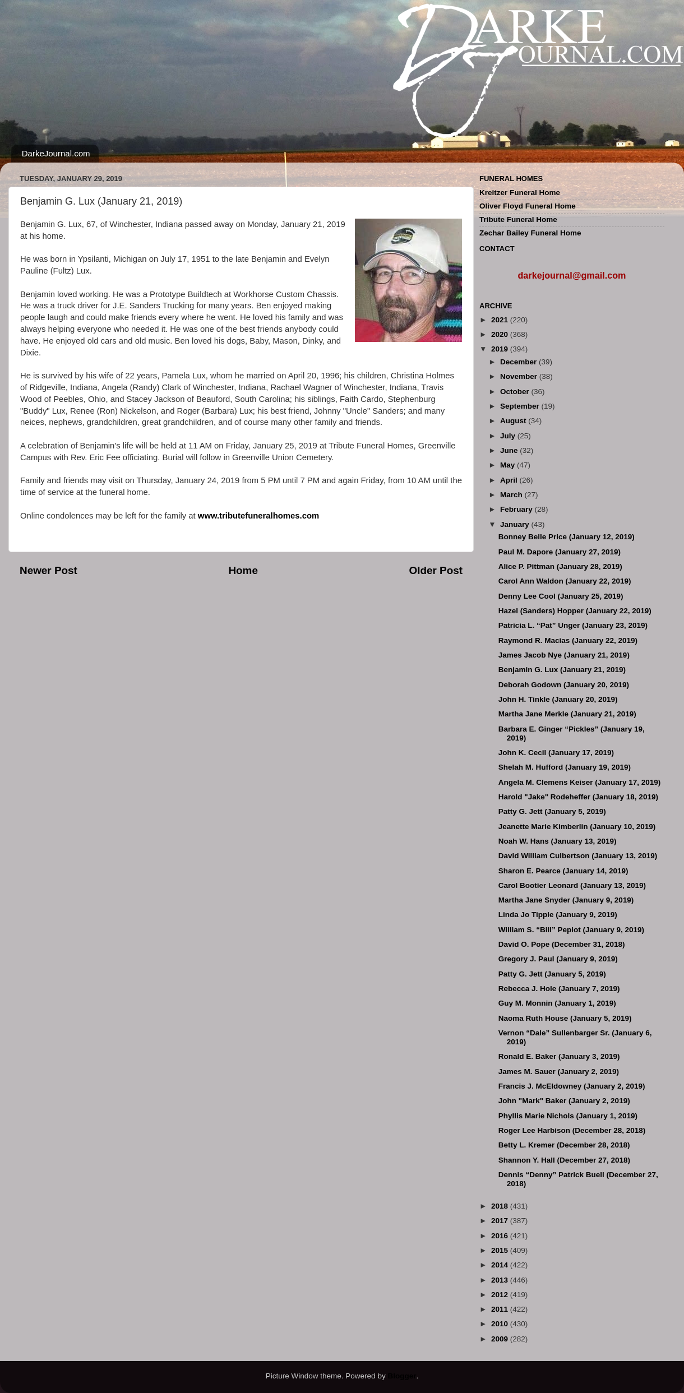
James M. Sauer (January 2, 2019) (558, 1071)
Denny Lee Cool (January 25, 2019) (560, 596)
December (519, 362)
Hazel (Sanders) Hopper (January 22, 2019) (574, 611)
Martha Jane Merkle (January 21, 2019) (567, 714)
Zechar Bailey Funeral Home (530, 233)
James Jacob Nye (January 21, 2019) (564, 655)
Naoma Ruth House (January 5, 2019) (565, 1018)
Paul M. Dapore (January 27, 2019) (559, 552)
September (521, 406)
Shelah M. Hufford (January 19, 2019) (564, 767)
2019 (500, 349)
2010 (500, 1324)
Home (242, 570)
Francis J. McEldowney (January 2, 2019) (571, 1086)
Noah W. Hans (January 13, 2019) (557, 841)
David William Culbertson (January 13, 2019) (577, 855)
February (517, 509)
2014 (500, 1265)
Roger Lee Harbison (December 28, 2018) (572, 1130)
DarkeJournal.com (56, 153)
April (510, 480)
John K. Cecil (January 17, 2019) (556, 752)
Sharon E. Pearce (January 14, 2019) (563, 871)
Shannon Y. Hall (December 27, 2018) (564, 1160)
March (512, 494)
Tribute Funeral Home (518, 219)
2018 (500, 1206)
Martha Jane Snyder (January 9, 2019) (566, 900)
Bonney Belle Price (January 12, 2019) (566, 537)
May (508, 465)
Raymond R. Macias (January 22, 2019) (567, 640)
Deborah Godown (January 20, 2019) (563, 685)
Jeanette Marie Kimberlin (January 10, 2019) (577, 826)
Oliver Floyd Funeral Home (527, 206)
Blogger (401, 1376)
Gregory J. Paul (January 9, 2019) (558, 959)
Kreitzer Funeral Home (519, 192)
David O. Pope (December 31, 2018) (561, 944)
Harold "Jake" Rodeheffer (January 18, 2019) (578, 797)
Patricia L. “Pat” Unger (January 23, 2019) (573, 625)
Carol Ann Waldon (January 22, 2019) (564, 581)
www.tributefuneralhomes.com (258, 515)
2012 (500, 1294)
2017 (500, 1220)
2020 (500, 334)
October (516, 391)
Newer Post (48, 570)
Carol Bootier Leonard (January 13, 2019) (572, 885)
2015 (500, 1250)
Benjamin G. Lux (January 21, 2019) (562, 669)
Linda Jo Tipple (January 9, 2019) (557, 914)
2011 (500, 1309)
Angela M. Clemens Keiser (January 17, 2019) (579, 782)
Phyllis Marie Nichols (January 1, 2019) (567, 1116)
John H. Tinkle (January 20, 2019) (558, 699)
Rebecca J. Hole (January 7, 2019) (559, 988)
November (519, 376)
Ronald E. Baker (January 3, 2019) (559, 1056)
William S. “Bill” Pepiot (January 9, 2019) (571, 929)
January (516, 524)
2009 (500, 1339)
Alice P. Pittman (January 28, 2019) (560, 566)
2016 (500, 1236)
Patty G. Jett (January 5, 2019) (552, 811)
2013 (500, 1280)
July (508, 436)
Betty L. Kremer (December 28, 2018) (564, 1145)
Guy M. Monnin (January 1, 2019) (557, 1003)
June (510, 450)
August (514, 420)
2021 (500, 320)
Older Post (436, 570)
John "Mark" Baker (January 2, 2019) (564, 1100)
